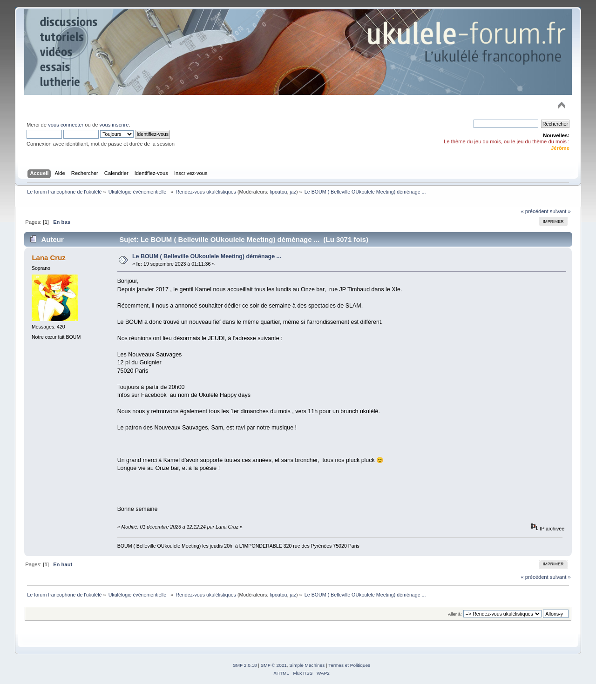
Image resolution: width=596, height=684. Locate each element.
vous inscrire (114, 124)
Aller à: (455, 614)
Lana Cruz (48, 258)
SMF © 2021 (274, 665)
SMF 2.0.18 (245, 665)
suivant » (560, 211)
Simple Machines (307, 665)
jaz (293, 191)
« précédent (534, 211)
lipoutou (278, 191)
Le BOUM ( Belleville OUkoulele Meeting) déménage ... (206, 256)
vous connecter (65, 124)
